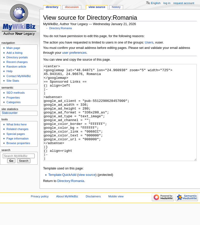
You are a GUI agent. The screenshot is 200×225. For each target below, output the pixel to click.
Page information (17, 138)
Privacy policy (40, 215)
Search (6, 150)
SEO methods (15, 92)
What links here (16, 124)
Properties (13, 97)
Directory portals (17, 57)
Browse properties (18, 143)
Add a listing (14, 52)
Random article (16, 66)
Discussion (71, 6)
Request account (183, 3)
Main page (13, 47)
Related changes (17, 129)
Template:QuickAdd (62, 194)
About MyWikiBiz (67, 215)
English (156, 3)
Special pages (15, 133)
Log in (166, 3)
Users (149, 42)
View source (96, 6)
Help (9, 71)
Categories (13, 102)
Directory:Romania (60, 28)
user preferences (74, 53)
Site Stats (12, 80)
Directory (52, 6)
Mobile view (116, 215)
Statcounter (10, 113)
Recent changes (17, 61)
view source (87, 194)
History (116, 6)
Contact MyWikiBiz (18, 76)
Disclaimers (93, 215)
